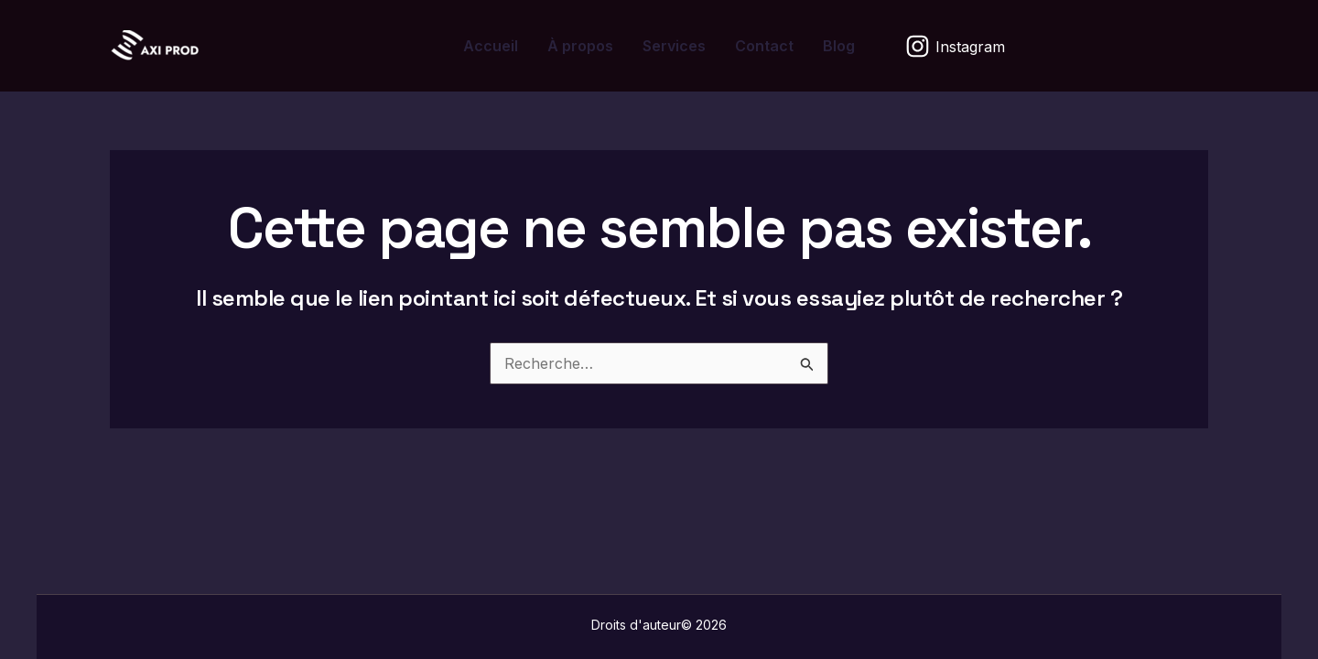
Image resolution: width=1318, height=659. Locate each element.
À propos (580, 46)
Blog (839, 46)
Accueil (490, 46)
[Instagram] (955, 46)
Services (674, 46)
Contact (764, 46)
